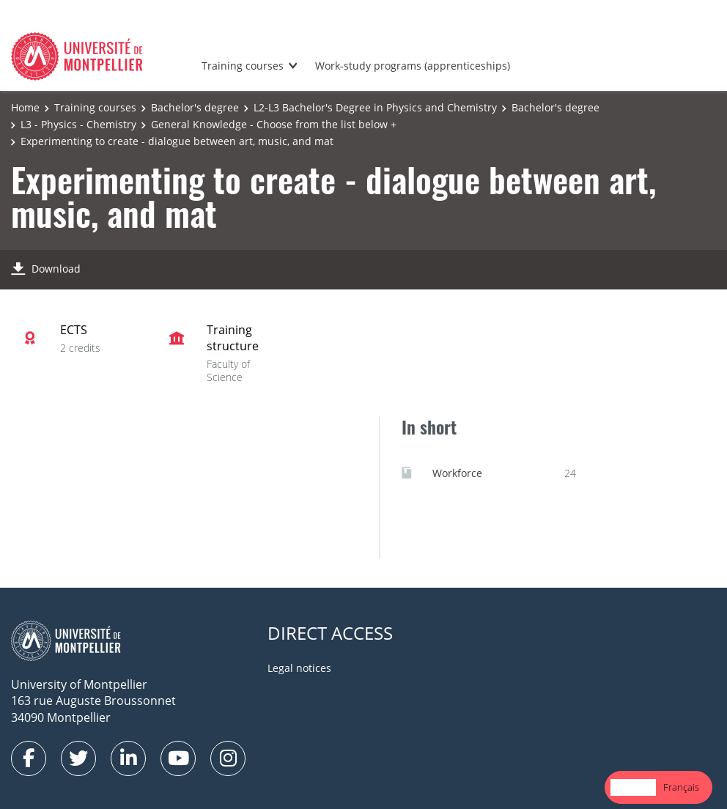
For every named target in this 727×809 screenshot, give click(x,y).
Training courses (243, 66)
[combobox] (633, 787)
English (633, 787)
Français (681, 787)
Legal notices (299, 668)
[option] (681, 787)
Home (25, 107)
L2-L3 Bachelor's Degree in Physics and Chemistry (375, 107)
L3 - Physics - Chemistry (78, 124)
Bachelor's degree (195, 107)
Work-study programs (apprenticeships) (412, 66)
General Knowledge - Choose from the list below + (273, 124)
